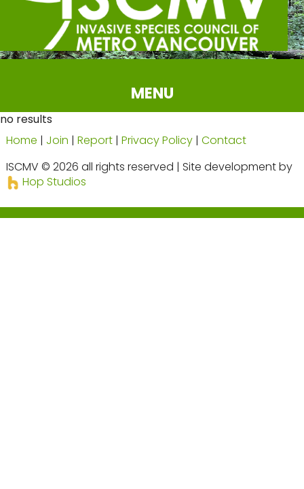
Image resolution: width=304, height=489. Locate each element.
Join (57, 140)
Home (21, 140)
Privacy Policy (157, 140)
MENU (152, 93)
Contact (224, 140)
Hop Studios (46, 181)
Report (95, 140)
